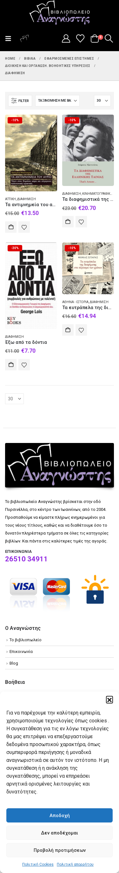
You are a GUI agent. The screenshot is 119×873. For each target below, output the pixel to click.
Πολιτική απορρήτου (75, 864)
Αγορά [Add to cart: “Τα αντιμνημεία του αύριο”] (11, 227)
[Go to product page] (31, 153)
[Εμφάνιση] (102, 100)
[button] (109, 699)
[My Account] (66, 38)
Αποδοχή (60, 815)
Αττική (10, 199)
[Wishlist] (80, 38)
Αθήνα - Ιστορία (75, 302)
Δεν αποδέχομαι (59, 833)
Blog (14, 663)
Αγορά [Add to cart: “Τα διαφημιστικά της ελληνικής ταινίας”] (68, 221)
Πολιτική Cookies (38, 864)
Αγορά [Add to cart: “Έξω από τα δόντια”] (11, 364)
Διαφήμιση (26, 199)
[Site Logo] (59, 13)
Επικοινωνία (21, 651)
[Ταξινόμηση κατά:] (57, 100)
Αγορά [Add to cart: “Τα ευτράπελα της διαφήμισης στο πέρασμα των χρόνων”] (68, 330)
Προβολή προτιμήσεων (60, 850)
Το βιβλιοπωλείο (26, 639)
